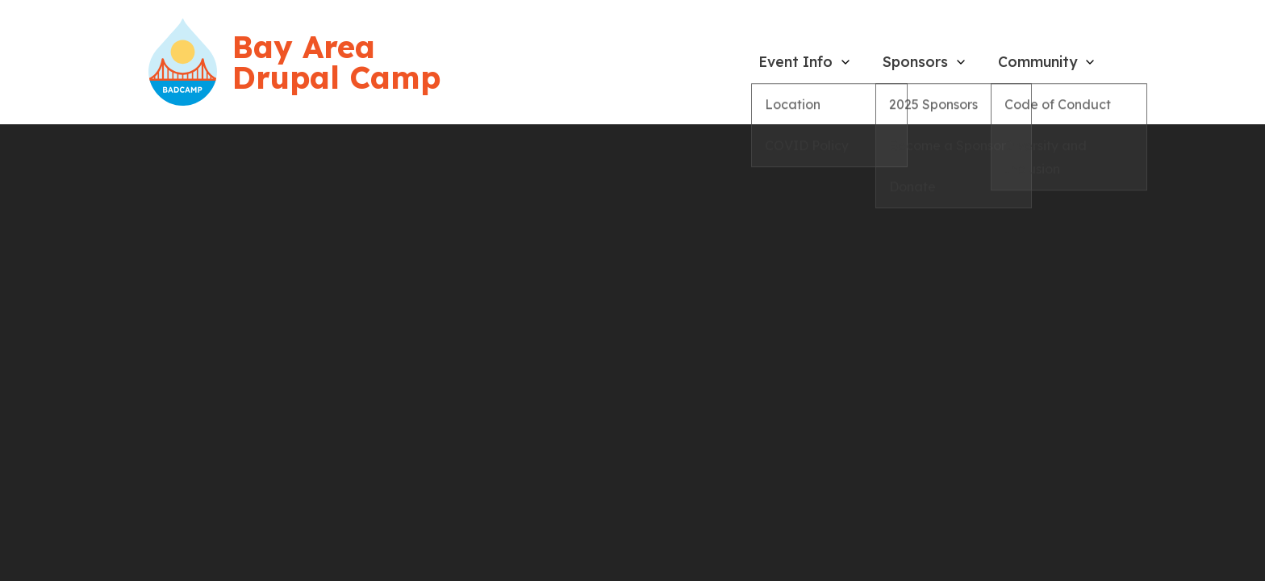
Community (1037, 61)
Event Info (795, 61)
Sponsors (915, 61)
